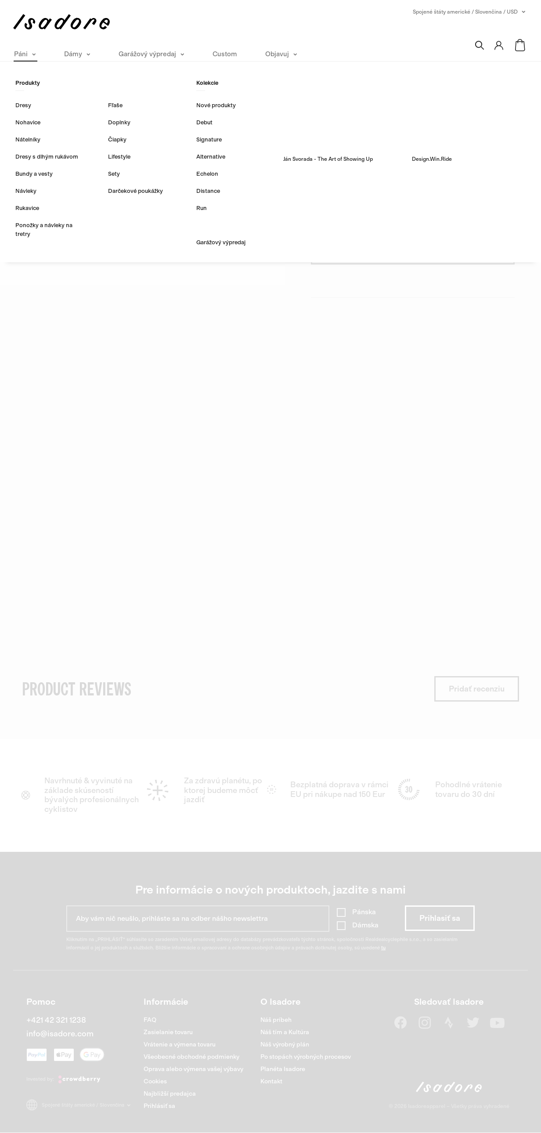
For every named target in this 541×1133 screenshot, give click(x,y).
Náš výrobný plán (284, 1044)
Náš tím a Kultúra (284, 1032)
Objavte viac (334, 157)
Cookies (155, 1081)
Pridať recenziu (477, 689)
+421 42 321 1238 (56, 1020)
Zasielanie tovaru (168, 1032)
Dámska (365, 925)
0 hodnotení (401, 107)
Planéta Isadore (282, 1069)
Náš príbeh (276, 1020)
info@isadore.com (60, 1034)
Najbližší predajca (170, 1093)
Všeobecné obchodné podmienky (191, 1057)
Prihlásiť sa (159, 1106)
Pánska (364, 912)
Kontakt (271, 1081)
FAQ (150, 1020)
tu (383, 948)
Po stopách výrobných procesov (305, 1057)
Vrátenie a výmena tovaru (180, 1044)
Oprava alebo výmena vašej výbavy (193, 1069)
